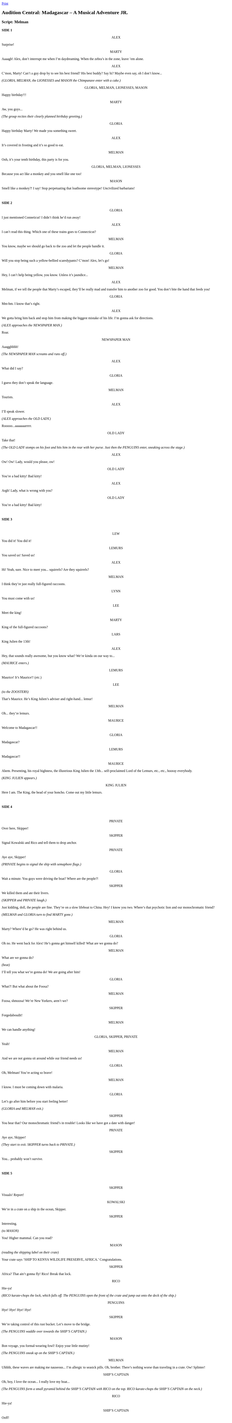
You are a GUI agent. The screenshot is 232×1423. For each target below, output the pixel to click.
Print (5, 3)
